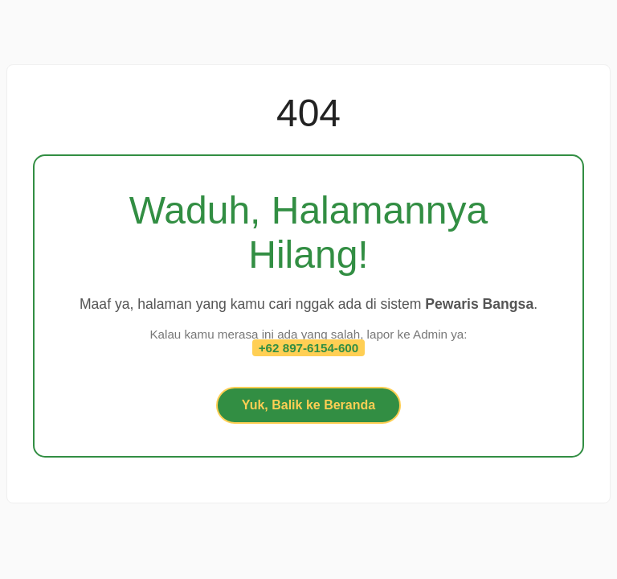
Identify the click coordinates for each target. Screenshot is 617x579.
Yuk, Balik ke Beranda (308, 405)
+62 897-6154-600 (309, 348)
